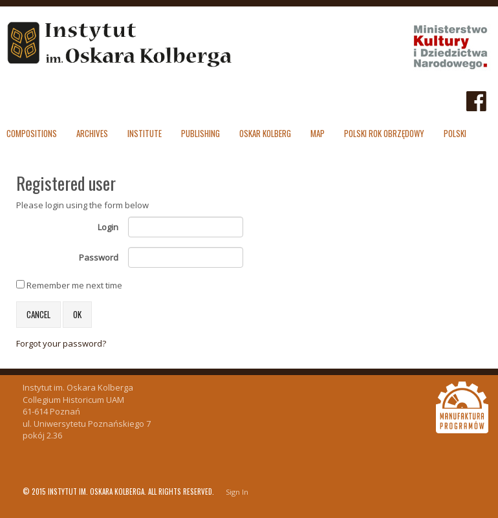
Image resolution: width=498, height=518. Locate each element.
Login (108, 227)
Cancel (38, 314)
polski (455, 133)
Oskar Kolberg (265, 133)
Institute (144, 133)
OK (77, 314)
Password (98, 257)
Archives (92, 133)
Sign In (237, 492)
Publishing (200, 133)
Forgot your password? (61, 343)
